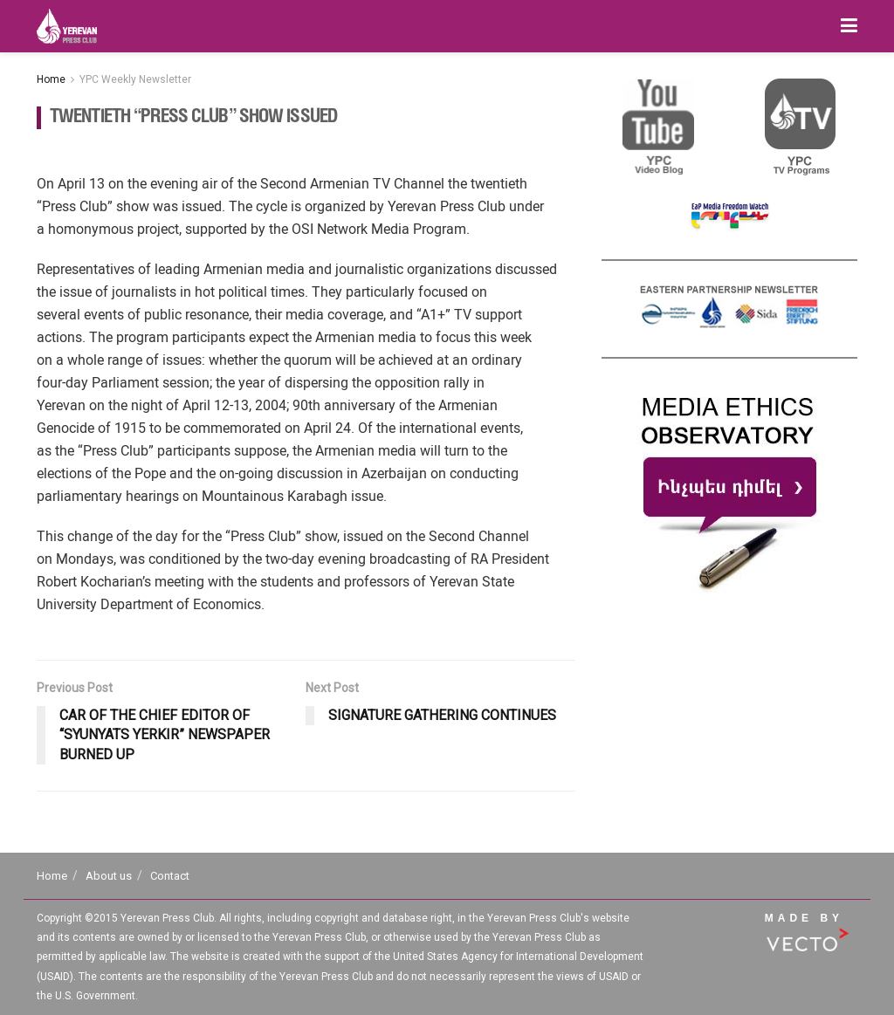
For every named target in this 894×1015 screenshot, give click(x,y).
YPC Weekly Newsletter (135, 79)
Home (51, 79)
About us (109, 875)
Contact (169, 875)
